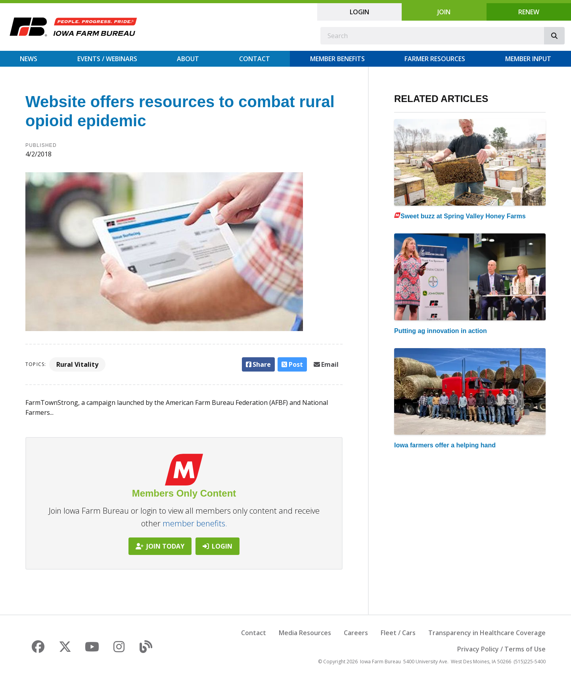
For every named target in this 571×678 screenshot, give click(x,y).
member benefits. (195, 523)
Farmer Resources (434, 58)
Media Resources (305, 632)
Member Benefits (337, 58)
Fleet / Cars (398, 632)
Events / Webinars (107, 58)
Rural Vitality (77, 364)
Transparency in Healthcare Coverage (487, 632)
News (28, 58)
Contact (254, 58)
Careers (356, 632)
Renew (528, 12)
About (188, 58)
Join (443, 12)
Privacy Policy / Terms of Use (501, 649)
